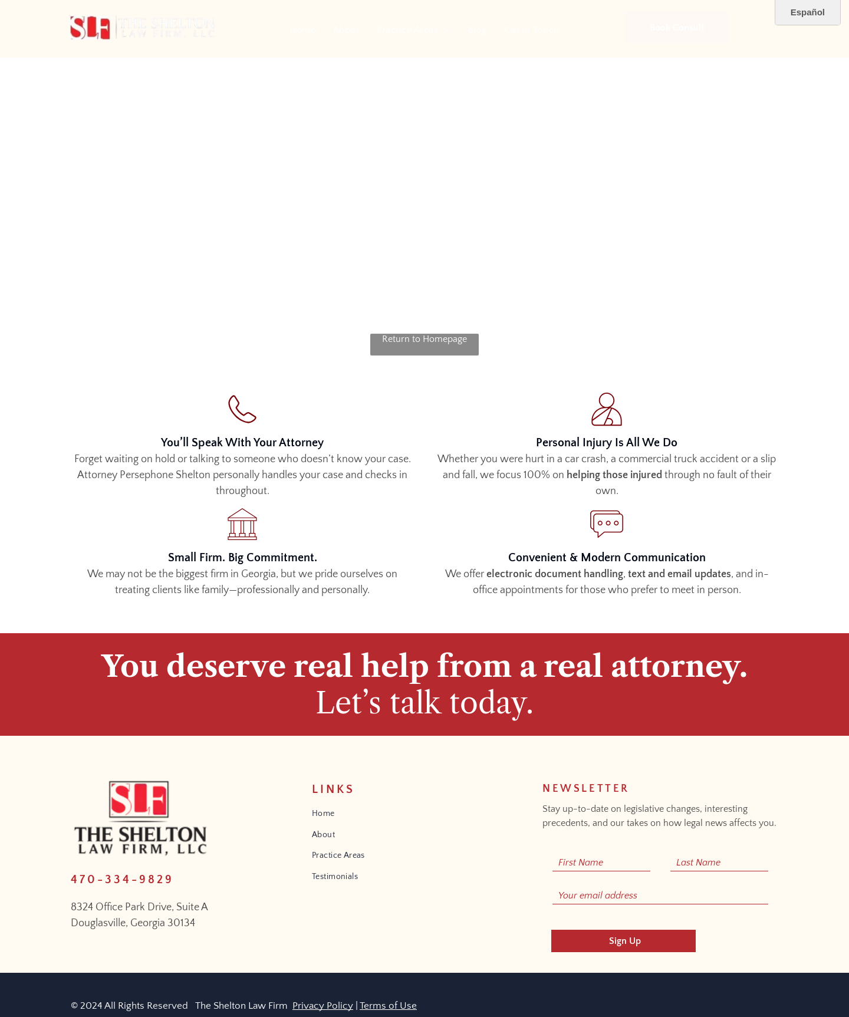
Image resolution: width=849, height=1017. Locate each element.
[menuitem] (302, 30)
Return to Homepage (424, 339)
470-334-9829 (122, 879)
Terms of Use (388, 1005)
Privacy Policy (322, 1005)
